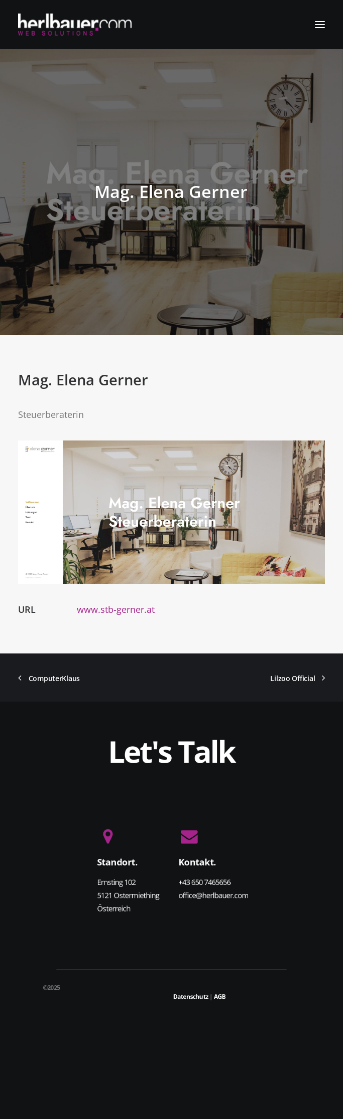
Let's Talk (171, 751)
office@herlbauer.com (213, 895)
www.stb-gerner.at (116, 609)
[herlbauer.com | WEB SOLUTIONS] (75, 25)
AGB (220, 996)
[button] (320, 24)
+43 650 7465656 (204, 882)
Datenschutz (190, 996)
